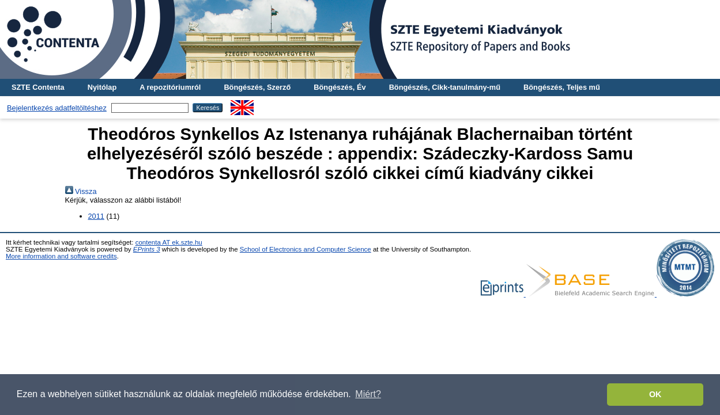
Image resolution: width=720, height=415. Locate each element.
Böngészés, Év (339, 87)
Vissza (81, 191)
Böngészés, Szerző (257, 87)
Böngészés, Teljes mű (561, 87)
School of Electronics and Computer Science (305, 249)
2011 (96, 216)
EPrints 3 (146, 249)
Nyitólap (102, 87)
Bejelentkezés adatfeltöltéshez (57, 108)
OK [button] (655, 394)
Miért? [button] (367, 394)
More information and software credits (61, 256)
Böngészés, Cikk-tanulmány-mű (444, 87)
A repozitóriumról (170, 87)
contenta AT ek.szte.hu (168, 242)
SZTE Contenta (38, 87)
